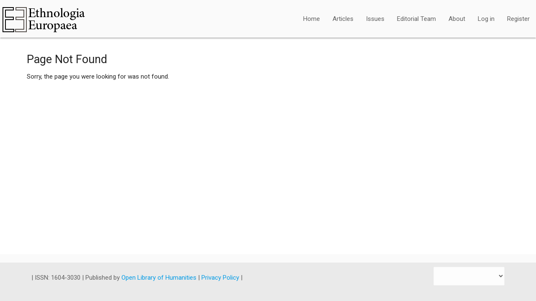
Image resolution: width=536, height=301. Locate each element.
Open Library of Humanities (159, 277)
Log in (486, 19)
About (456, 19)
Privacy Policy (221, 277)
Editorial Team (416, 19)
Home (311, 19)
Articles (342, 19)
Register (518, 19)
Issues (375, 19)
